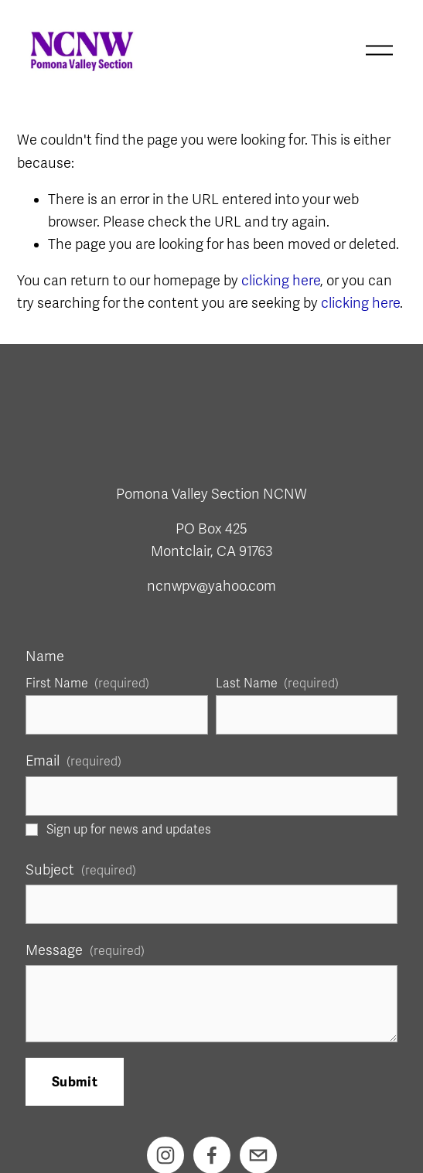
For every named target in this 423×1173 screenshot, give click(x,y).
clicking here (280, 280)
